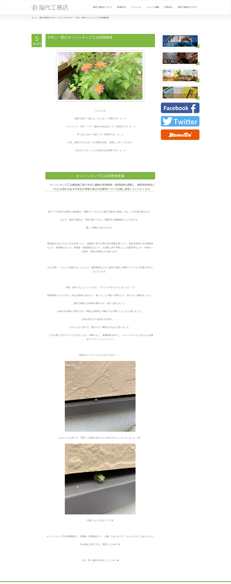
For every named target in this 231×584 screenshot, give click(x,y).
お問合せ (168, 7)
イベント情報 (152, 7)
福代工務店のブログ (187, 7)
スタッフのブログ (65, 17)
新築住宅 (121, 7)
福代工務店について (102, 7)
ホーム (34, 17)
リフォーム (136, 7)
